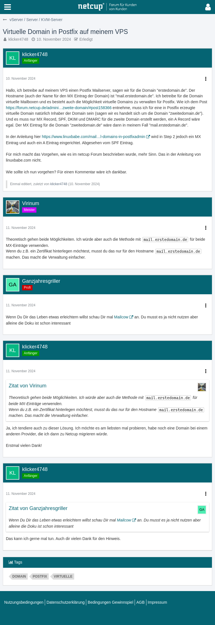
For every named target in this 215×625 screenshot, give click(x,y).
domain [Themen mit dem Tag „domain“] (19, 576)
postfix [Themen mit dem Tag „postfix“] (40, 576)
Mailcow (121, 317)
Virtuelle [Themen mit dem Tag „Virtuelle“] (63, 576)
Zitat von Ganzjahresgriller (38, 508)
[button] (7, 7)
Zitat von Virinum (27, 386)
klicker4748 (18, 39)
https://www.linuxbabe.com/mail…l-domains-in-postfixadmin (93, 136)
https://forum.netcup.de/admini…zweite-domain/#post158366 (58, 107)
